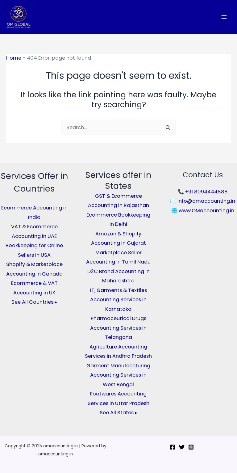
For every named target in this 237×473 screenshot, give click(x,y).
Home (13, 57)
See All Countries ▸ (34, 302)
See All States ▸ (118, 412)
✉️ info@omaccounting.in (202, 201)
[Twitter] (182, 447)
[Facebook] (172, 447)
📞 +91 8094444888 (203, 191)
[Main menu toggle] (224, 17)
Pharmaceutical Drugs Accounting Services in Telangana (118, 328)
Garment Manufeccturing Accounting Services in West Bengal (118, 375)
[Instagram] (191, 447)
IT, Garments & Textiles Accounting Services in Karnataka (118, 300)
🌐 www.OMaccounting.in (202, 210)
